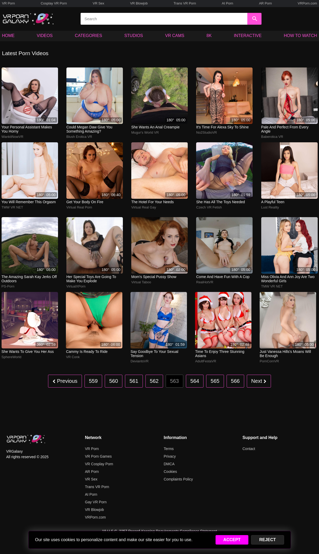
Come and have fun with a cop (222, 277)
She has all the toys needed (220, 202)
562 (154, 381)
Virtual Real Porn (79, 207)
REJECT (267, 539)
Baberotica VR (272, 137)
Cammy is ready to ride (86, 351)
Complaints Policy (178, 479)
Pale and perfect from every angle (285, 129)
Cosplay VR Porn (54, 3)
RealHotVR (204, 282)
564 (194, 381)
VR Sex (98, 3)
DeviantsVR (139, 361)
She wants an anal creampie (155, 127)
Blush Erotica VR (79, 137)
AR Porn (265, 3)
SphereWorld (12, 357)
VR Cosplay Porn (99, 464)
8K (209, 35)
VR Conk (73, 357)
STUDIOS (133, 35)
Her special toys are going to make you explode (91, 279)
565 (215, 381)
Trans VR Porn (185, 3)
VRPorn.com (307, 3)
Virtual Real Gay (143, 207)
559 (93, 381)
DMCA (169, 464)
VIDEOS (45, 35)
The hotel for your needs (152, 202)
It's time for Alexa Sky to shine (222, 127)
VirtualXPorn (76, 286)
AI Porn (227, 3)
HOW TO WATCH (300, 35)
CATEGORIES (88, 35)
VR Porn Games (98, 456)
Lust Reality (270, 207)
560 (113, 381)
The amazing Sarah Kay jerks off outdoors (29, 279)
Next (258, 381)
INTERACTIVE (248, 35)
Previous (65, 381)
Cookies (170, 471)
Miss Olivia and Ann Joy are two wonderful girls (288, 279)
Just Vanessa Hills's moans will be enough (285, 353)
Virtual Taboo (141, 282)
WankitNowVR (12, 137)
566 (235, 381)
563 (174, 381)
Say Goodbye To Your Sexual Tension (154, 353)
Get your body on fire (84, 202)
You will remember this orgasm (29, 202)
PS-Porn (8, 286)
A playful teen (272, 202)
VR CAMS (174, 35)
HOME (8, 35)
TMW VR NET (12, 207)
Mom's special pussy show (153, 277)
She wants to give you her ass (28, 351)
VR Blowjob (139, 3)
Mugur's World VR (145, 132)
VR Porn (8, 3)
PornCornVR (269, 361)
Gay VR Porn (96, 502)
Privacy (170, 456)
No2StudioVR (206, 132)
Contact (249, 449)
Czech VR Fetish (209, 207)
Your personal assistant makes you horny (27, 129)
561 (133, 381)
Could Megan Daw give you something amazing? (89, 129)
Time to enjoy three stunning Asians (219, 353)
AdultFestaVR (205, 361)
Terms (169, 449)
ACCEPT (232, 539)
